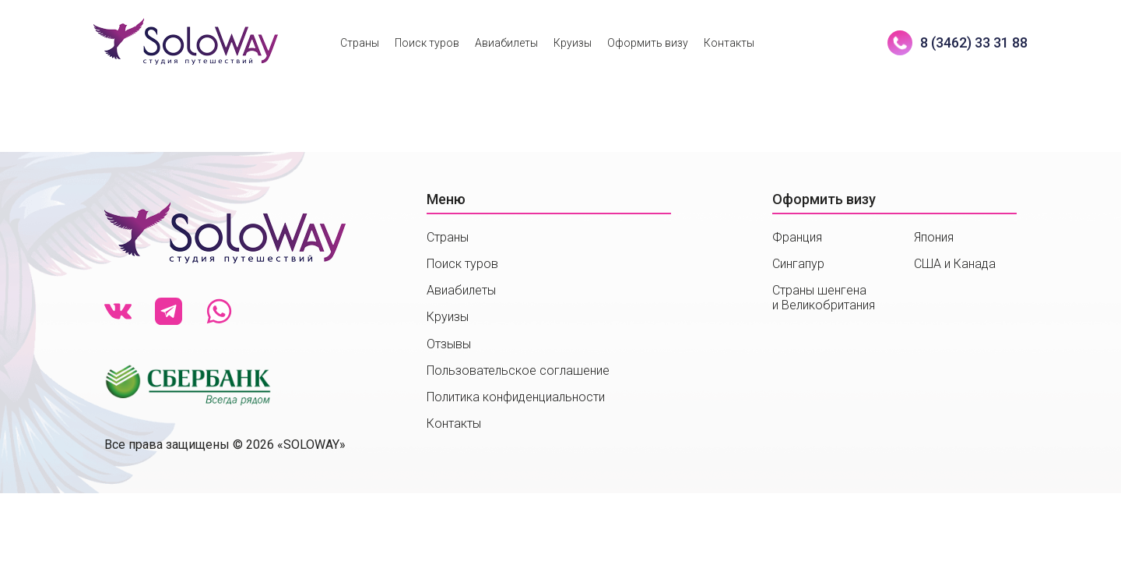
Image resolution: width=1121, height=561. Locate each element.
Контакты (729, 43)
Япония (934, 237)
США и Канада (955, 263)
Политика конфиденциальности (516, 397)
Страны (359, 43)
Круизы (572, 43)
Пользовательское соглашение (518, 370)
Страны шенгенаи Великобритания (823, 297)
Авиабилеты (506, 43)
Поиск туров (427, 43)
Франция (797, 237)
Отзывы (449, 344)
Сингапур (798, 263)
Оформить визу (647, 43)
